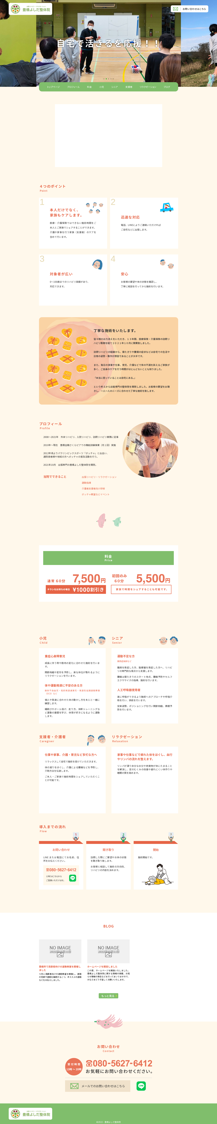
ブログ (167, 87)
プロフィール (73, 87)
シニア (114, 87)
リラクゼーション (148, 87)
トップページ (53, 87)
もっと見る (107, 996)
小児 (101, 87)
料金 (89, 87)
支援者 (128, 87)
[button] (104, 78)
